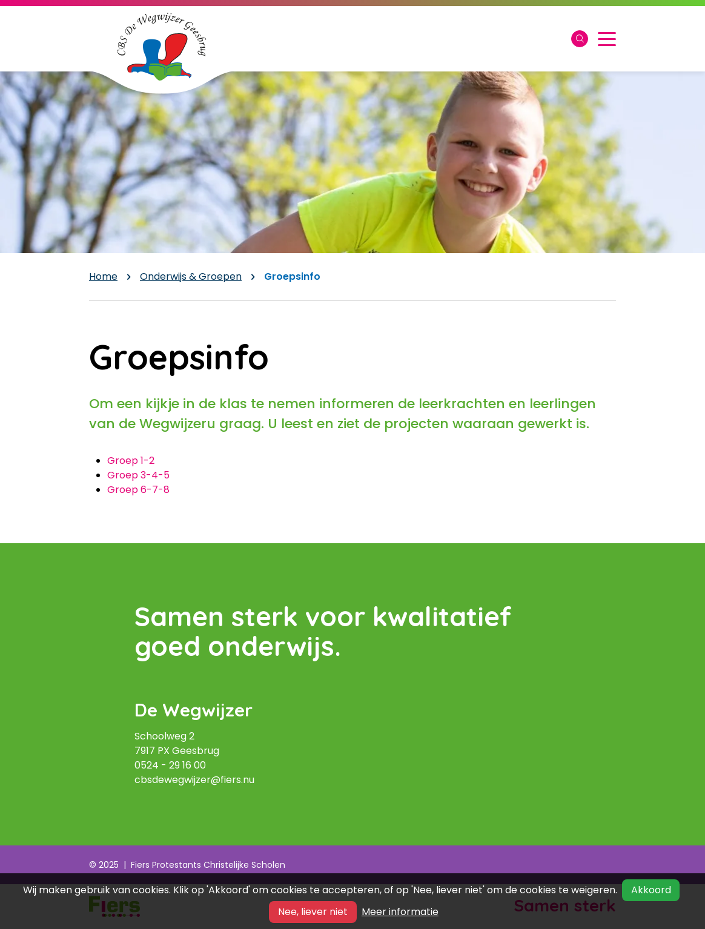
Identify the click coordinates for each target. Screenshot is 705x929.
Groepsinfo (292, 276)
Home (103, 276)
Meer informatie (400, 912)
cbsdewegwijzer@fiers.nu (194, 780)
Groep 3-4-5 (138, 475)
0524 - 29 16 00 (170, 765)
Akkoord (651, 890)
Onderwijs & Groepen (191, 276)
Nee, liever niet (313, 912)
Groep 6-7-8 (138, 490)
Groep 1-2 (130, 461)
